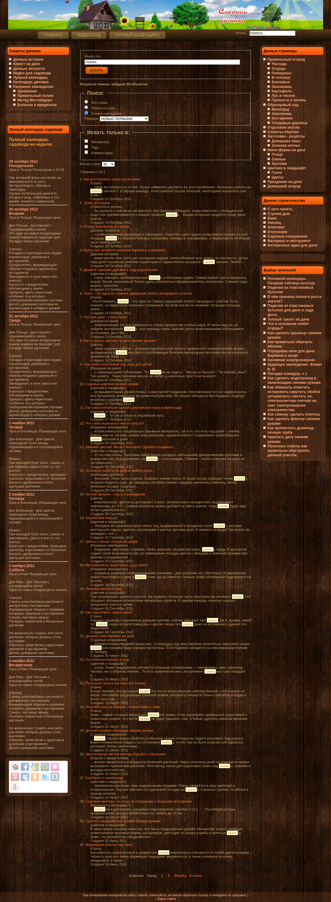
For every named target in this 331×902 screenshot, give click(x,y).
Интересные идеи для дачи (292, 245)
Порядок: (92, 118)
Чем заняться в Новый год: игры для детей (117, 364)
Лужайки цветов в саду (104, 589)
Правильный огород (286, 59)
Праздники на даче (284, 182)
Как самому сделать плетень (293, 414)
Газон (277, 172)
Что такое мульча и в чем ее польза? (115, 423)
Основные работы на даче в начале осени (119, 471)
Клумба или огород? (102, 518)
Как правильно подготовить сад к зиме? (117, 565)
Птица (277, 154)
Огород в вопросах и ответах (106, 226)
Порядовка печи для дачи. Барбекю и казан (291, 353)
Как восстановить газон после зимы (111, 179)
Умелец (274, 223)
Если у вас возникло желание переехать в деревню (124, 250)
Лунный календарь (30, 77)
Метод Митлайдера (34, 100)
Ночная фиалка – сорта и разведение (115, 494)
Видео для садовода (32, 73)
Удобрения (27, 91)
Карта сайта (166, 899)
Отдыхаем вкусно (283, 127)
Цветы (277, 177)
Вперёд (180, 876)
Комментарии (102, 153)
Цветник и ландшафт (286, 168)
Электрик (275, 227)
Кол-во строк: (90, 164)
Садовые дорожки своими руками (112, 384)
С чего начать (279, 209)
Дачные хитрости (29, 68)
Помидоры (281, 73)
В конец (196, 876)
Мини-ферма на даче (286, 150)
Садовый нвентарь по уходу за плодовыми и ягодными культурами (139, 801)
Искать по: (93, 56)
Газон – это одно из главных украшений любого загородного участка (137, 293)
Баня (271, 218)
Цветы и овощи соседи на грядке (112, 541)
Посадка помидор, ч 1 (287, 373)
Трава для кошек (96, 203)
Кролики (279, 163)
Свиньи (279, 159)
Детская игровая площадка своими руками (119, 730)
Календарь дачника (31, 82)
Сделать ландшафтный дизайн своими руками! (123, 821)
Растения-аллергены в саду (108, 660)
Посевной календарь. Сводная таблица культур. (291, 280)
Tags (94, 147)
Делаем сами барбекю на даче (110, 636)
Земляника (282, 87)
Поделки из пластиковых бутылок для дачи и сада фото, (290, 310)
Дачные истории (28, 59)
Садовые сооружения (287, 236)
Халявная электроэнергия (291, 360)
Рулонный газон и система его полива (116, 683)
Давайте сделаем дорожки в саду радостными (120, 270)
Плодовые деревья (289, 123)
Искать (96, 70)
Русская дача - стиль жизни (105, 317)
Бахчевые (281, 82)
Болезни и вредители (37, 105)
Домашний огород (284, 186)
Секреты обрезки (283, 132)
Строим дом (278, 214)
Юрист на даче (26, 64)
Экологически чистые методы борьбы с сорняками (126, 754)
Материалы (100, 142)
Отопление (277, 232)
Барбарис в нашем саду (105, 778)
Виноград (280, 109)
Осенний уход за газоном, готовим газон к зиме (123, 707)
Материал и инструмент (289, 241)
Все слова (99, 102)
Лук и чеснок (283, 95)
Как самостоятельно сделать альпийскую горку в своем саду (134, 408)
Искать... (242, 33)
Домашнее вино (286, 141)
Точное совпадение (106, 114)
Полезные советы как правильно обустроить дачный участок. (288, 450)
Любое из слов (103, 108)
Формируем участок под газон (109, 845)
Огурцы (279, 68)
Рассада (279, 64)
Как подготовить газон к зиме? (109, 612)
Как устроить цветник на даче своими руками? (120, 341)
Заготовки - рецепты (286, 136)
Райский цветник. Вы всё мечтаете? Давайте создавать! (130, 447)
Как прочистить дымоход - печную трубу (291, 430)
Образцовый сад (282, 105)
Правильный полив (35, 95)
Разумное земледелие (33, 87)
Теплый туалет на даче (288, 319)
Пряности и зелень (289, 100)
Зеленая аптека (286, 145)
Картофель (282, 91)
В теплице (281, 77)
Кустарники (282, 118)
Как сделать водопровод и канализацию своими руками (294, 380)
